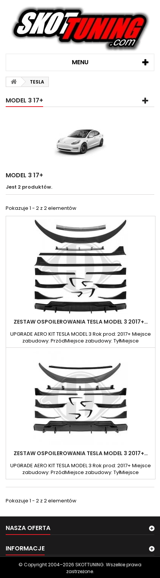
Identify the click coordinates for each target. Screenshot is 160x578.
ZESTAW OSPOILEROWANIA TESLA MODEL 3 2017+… (81, 322)
